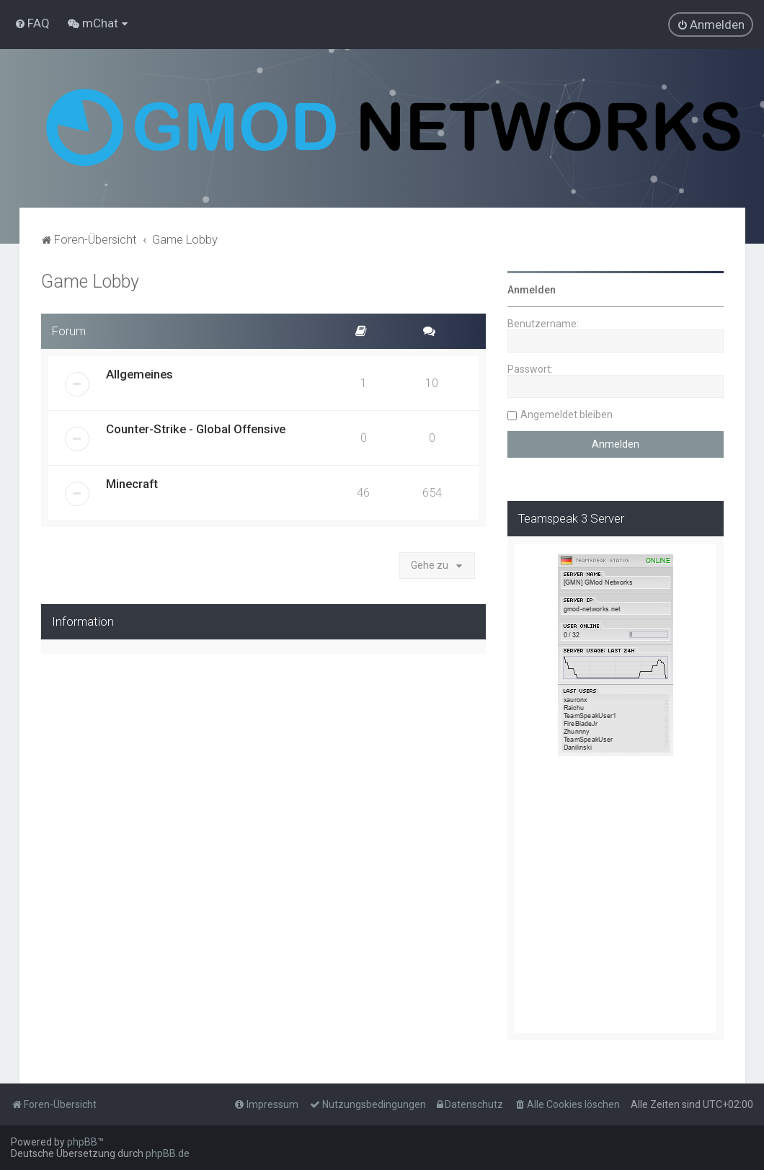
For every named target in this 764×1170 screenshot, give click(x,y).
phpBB (82, 1142)
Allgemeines (139, 374)
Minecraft (132, 484)
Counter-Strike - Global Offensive (195, 429)
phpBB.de (168, 1153)
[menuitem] (32, 23)
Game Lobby (90, 281)
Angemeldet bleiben (566, 414)
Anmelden (531, 290)
